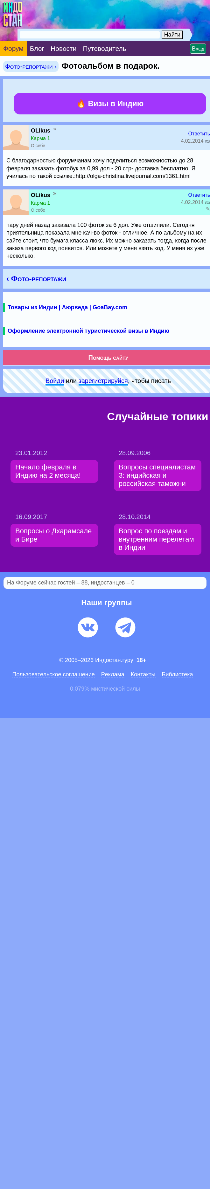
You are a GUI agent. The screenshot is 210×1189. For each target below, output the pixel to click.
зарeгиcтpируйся (103, 380)
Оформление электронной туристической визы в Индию (88, 331)
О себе (38, 145)
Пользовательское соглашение (53, 674)
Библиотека (177, 674)
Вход (198, 48)
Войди (55, 380)
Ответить (199, 133)
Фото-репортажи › (31, 66)
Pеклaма (112, 674)
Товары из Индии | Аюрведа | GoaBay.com (67, 307)
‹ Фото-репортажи (36, 278)
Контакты (143, 674)
